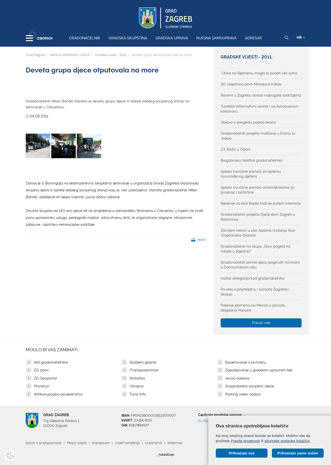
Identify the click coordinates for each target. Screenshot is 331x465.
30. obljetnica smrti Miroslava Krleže (251, 84)
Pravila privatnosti (245, 441)
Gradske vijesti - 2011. (111, 55)
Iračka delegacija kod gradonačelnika (252, 278)
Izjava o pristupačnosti (44, 443)
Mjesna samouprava (216, 38)
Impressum (101, 443)
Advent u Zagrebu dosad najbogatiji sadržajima (261, 95)
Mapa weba (77, 443)
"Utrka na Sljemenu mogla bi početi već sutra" (259, 73)
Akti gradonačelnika (51, 362)
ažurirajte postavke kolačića (286, 441)
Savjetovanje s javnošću (245, 362)
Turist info (137, 394)
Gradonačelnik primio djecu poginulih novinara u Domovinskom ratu (260, 264)
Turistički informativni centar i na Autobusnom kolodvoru (259, 108)
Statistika (137, 378)
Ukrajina (136, 386)
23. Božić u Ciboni (236, 149)
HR (301, 37)
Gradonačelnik (84, 38)
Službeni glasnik (142, 362)
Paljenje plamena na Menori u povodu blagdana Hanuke (253, 307)
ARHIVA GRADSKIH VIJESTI (70, 55)
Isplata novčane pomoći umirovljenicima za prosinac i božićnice (257, 190)
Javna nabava (237, 378)
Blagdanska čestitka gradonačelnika (251, 160)
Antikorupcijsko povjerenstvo (58, 394)
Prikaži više (261, 323)
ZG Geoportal (45, 378)
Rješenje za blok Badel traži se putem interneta (261, 203)
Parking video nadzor (243, 394)
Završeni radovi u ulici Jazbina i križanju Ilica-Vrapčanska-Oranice (258, 233)
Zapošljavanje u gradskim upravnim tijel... (259, 370)
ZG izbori (41, 370)
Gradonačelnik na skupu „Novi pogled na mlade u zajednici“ (255, 249)
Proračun (41, 386)
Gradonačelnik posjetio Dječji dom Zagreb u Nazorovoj (258, 217)
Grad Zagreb (35, 55)
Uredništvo (153, 443)
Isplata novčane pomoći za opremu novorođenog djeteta (251, 174)
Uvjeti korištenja (127, 443)
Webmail (174, 443)
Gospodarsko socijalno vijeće (249, 386)
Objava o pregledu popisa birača (248, 122)
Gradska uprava (171, 38)
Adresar (253, 38)
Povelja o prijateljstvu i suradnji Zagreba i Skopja (255, 291)
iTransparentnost (143, 370)
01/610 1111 (207, 421)
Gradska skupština (128, 38)
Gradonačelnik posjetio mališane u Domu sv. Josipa (258, 136)
